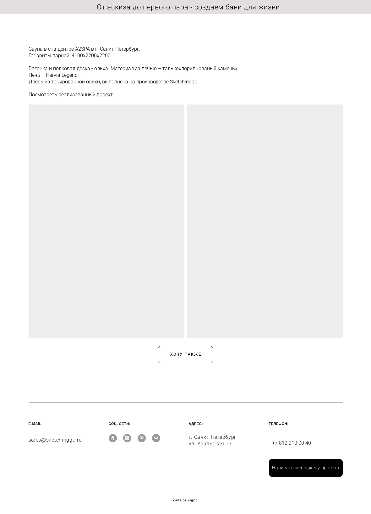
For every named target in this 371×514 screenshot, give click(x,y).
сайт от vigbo (185, 499)
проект (105, 93)
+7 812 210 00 (288, 442)
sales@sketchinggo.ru (55, 439)
